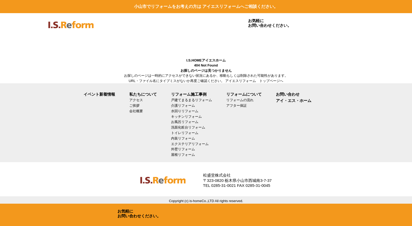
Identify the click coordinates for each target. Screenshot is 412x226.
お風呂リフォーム (184, 122)
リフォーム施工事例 (67, 44)
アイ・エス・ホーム (293, 100)
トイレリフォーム (184, 133)
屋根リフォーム (183, 155)
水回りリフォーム (184, 111)
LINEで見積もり (291, 44)
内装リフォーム (183, 138)
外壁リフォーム (183, 149)
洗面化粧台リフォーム (188, 127)
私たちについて (179, 44)
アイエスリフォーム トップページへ (254, 81)
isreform (71, 28)
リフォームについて (141, 44)
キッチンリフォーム (186, 117)
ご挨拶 (134, 105)
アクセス (136, 100)
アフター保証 (236, 105)
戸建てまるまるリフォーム (191, 100)
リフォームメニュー (104, 44)
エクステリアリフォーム (190, 144)
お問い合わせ (328, 44)
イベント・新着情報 (216, 44)
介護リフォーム (183, 105)
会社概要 (136, 111)
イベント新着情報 (99, 94)
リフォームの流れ (240, 100)
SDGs (253, 44)
